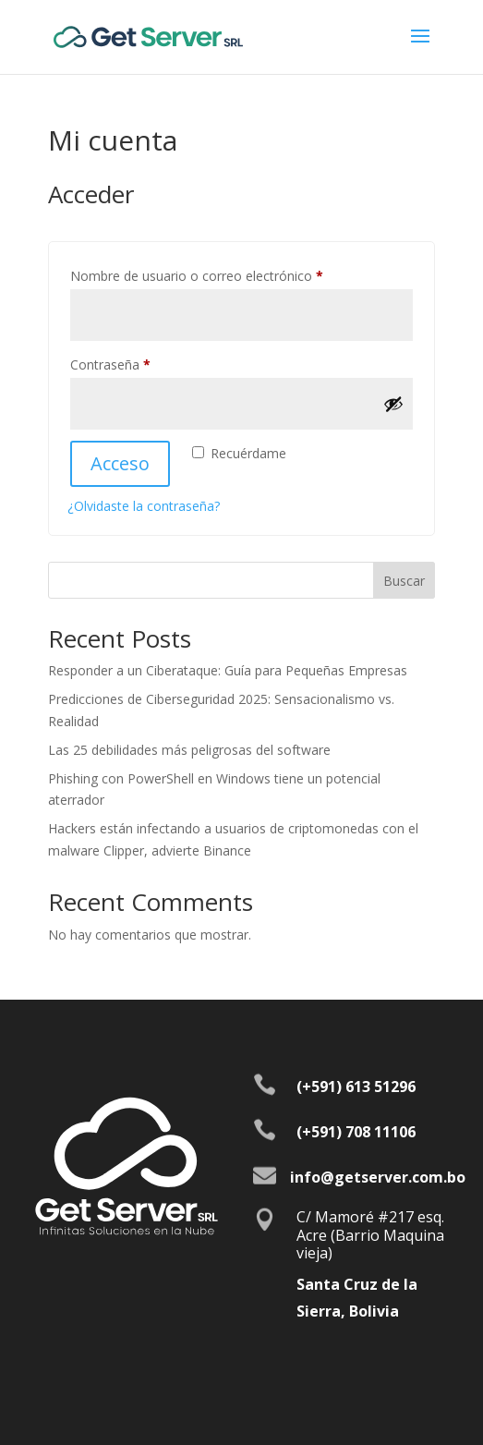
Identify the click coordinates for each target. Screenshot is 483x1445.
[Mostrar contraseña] (393, 404)
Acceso (120, 463)
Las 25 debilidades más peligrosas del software (189, 750)
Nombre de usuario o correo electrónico (229, 274)
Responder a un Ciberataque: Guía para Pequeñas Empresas (227, 670)
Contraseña (143, 362)
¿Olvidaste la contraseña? (143, 506)
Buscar (404, 580)
